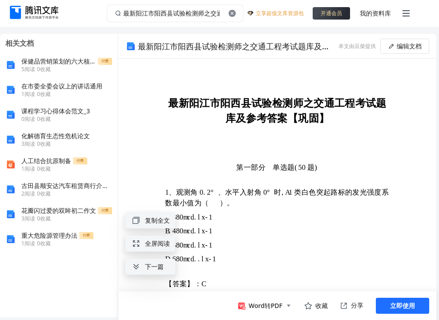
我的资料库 (375, 13)
